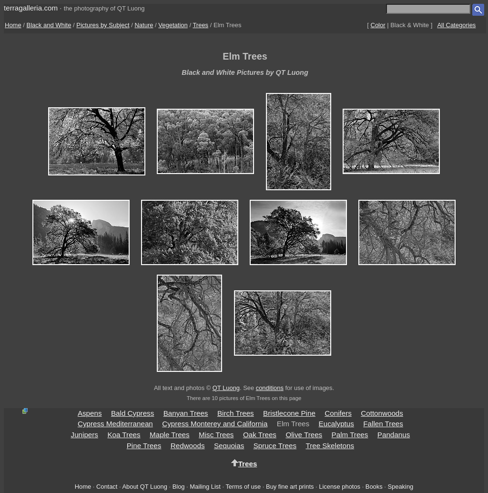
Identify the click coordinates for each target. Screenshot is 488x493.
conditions (270, 387)
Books (374, 486)
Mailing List (205, 486)
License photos (339, 486)
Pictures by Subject (102, 25)
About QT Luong (144, 486)
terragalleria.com (31, 8)
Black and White (49, 25)
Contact (106, 486)
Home (13, 25)
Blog (179, 486)
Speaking (400, 486)
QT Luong (226, 387)
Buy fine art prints (290, 486)
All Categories (456, 25)
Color (378, 25)
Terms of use (243, 486)
